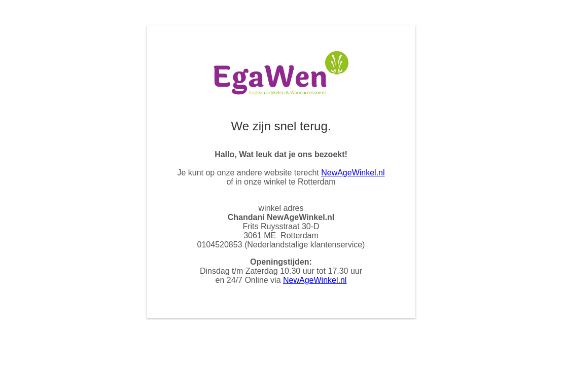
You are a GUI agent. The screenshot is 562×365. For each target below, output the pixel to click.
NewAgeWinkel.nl (352, 172)
